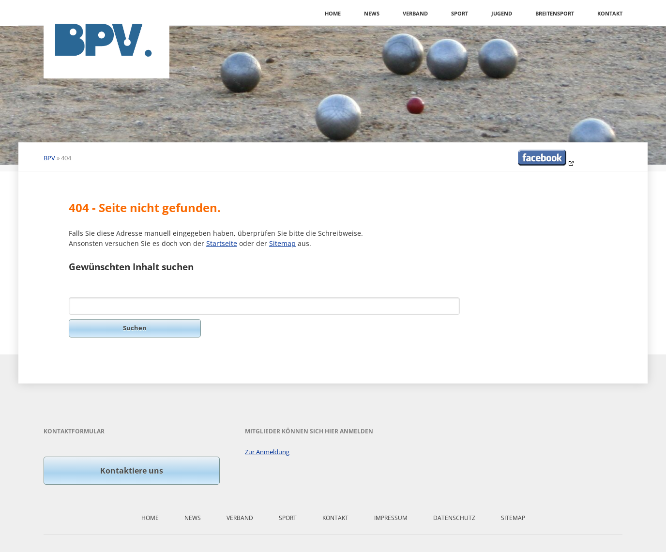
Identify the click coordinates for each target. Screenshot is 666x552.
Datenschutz (454, 518)
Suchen (135, 327)
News (371, 13)
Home (333, 13)
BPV (49, 157)
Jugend (501, 13)
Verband (415, 13)
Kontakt (609, 13)
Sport (459, 13)
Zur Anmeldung (267, 451)
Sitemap (282, 243)
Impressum (391, 518)
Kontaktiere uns (131, 470)
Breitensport (554, 13)
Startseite (221, 243)
